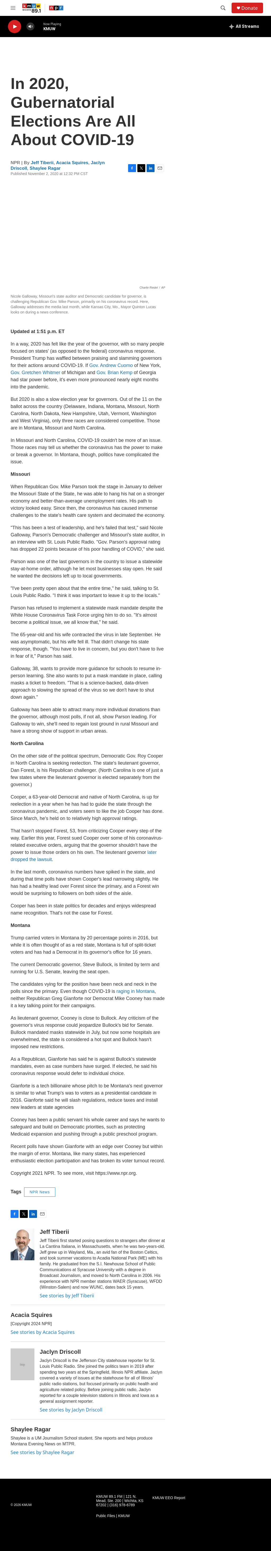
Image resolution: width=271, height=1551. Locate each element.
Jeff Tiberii (42, 162)
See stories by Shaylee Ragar (42, 1452)
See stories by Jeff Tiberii (67, 1295)
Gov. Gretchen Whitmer (35, 372)
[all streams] (244, 26)
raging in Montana (135, 991)
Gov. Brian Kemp (115, 372)
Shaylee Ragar (45, 168)
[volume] (30, 27)
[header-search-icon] (223, 8)
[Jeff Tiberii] (22, 1244)
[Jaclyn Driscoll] (22, 1364)
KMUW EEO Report (168, 1498)
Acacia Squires (72, 162)
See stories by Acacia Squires (43, 1332)
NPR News (40, 1192)
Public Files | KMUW (113, 1516)
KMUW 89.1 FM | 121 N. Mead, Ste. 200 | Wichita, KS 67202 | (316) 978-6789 (119, 1501)
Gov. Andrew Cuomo (111, 365)
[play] (14, 27)
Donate (249, 8)
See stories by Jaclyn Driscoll (71, 1409)
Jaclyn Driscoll (60, 1351)
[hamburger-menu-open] (13, 8)
